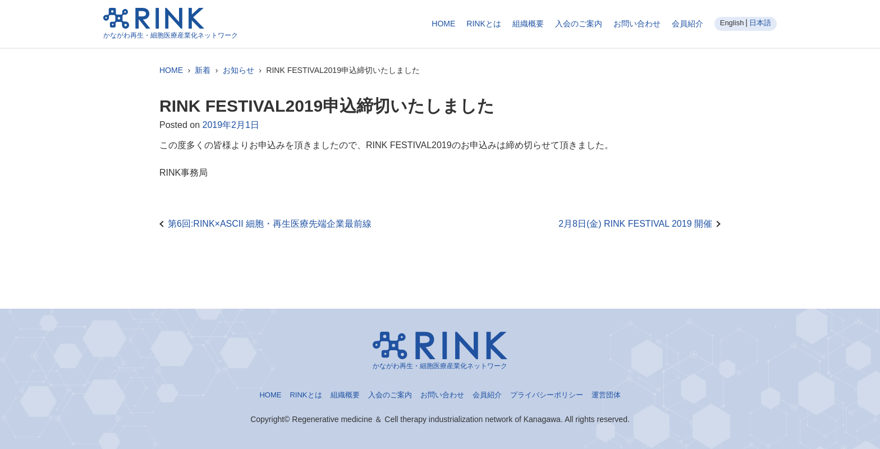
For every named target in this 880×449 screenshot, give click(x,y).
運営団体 (606, 395)
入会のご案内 (578, 23)
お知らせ (238, 70)
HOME (443, 23)
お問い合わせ (637, 23)
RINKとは (483, 23)
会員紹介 (687, 23)
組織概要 (528, 23)
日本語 (760, 23)
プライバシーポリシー (546, 395)
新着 (202, 70)
